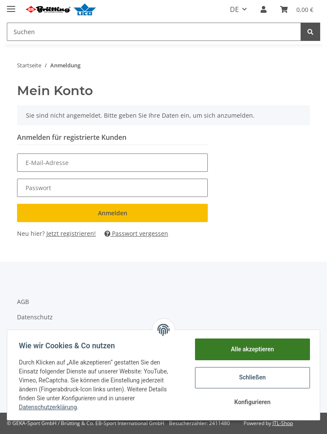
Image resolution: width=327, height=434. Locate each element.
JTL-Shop (282, 423)
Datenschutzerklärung (50, 407)
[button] (263, 9)
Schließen (250, 377)
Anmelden (112, 213)
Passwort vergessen (136, 233)
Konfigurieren (250, 402)
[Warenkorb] (296, 9)
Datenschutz (35, 317)
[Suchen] (154, 32)
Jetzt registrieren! (71, 233)
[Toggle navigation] (11, 5)
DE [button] (234, 9)
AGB (23, 302)
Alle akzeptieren (250, 349)
